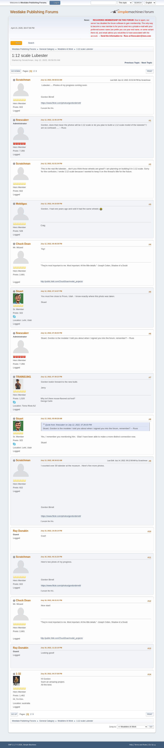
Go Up (14, 714)
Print (149, 71)
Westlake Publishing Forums (34, 12)
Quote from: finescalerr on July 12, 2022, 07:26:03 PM (68, 425)
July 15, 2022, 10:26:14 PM (51, 531)
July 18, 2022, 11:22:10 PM (51, 648)
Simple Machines (29, 745)
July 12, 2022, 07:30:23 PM (51, 377)
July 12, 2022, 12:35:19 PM (51, 120)
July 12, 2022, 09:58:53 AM (51, 80)
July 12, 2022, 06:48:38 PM (51, 244)
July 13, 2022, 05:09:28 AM (51, 418)
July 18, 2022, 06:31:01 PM (51, 600)
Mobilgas (21, 203)
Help (131, 745)
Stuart (19, 291)
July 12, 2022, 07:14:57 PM (51, 291)
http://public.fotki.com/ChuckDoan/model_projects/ (62, 281)
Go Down (15, 71)
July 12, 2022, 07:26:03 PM (51, 333)
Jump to (112, 726)
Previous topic (132, 62)
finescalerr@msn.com (141, 36)
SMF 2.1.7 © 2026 (15, 745)
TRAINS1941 (23, 376)
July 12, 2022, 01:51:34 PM (51, 163)
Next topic (147, 62)
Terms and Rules (140, 745)
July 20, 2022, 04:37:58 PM (51, 674)
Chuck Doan (23, 243)
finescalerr (22, 120)
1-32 (18, 673)
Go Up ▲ (152, 745)
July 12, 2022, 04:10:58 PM (51, 204)
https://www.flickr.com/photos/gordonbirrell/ (61, 103)
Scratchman (23, 79)
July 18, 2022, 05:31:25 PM (51, 557)
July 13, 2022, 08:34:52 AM (51, 460)
